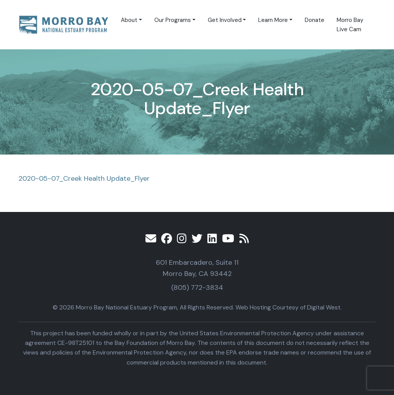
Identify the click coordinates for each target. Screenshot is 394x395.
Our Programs (172, 20)
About (129, 20)
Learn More (273, 20)
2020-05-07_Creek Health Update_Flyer (84, 178)
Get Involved (225, 20)
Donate (314, 20)
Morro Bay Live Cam (350, 24)
